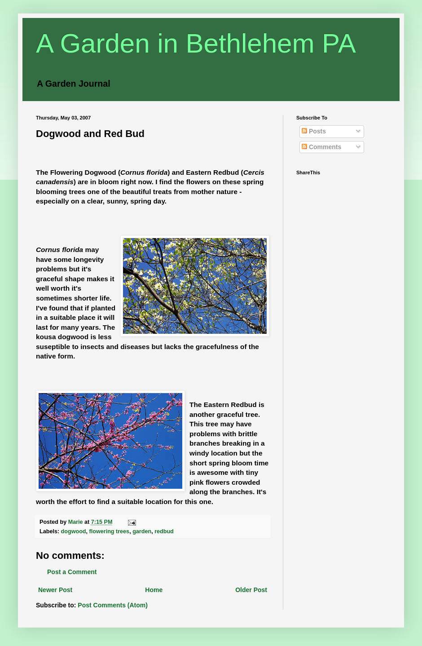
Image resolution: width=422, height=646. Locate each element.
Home (154, 589)
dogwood (73, 531)
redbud (164, 531)
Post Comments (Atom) (113, 605)
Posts (314, 131)
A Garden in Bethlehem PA (196, 43)
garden (141, 531)
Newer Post (55, 589)
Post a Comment (72, 571)
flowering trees (109, 531)
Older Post (251, 589)
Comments (321, 146)
